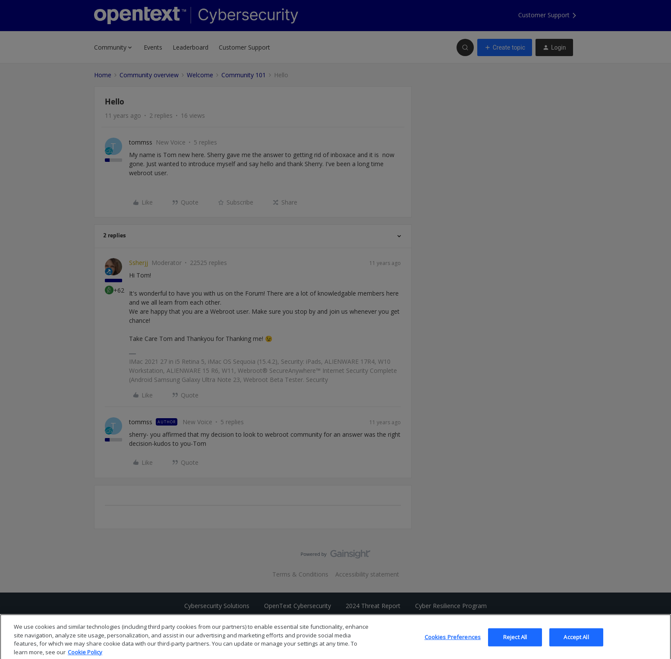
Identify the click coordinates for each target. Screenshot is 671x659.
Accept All (576, 643)
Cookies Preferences (453, 643)
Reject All (515, 643)
